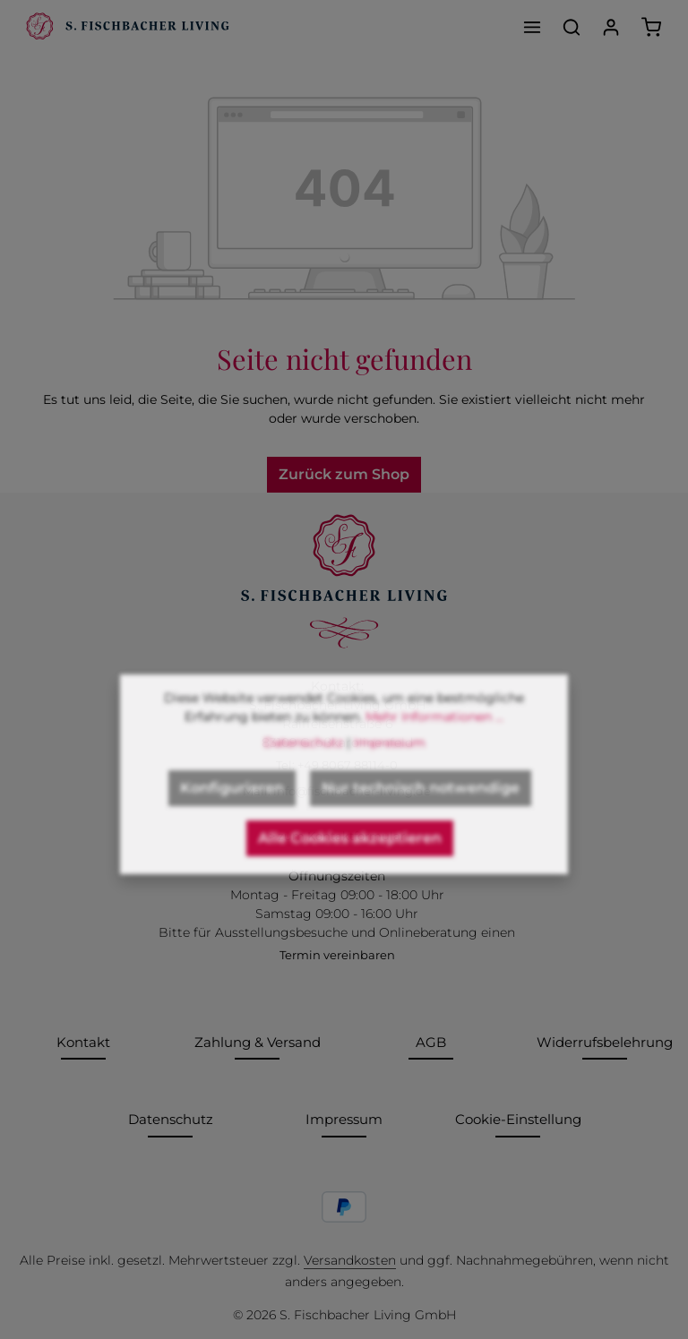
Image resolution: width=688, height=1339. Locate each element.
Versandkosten (350, 1260)
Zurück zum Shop (344, 474)
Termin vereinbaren (337, 955)
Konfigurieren (232, 805)
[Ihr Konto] (611, 27)
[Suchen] (571, 27)
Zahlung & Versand (257, 1042)
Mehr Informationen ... (434, 734)
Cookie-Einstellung (518, 1119)
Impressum (344, 1119)
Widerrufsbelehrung (605, 1042)
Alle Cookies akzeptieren (350, 855)
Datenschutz (170, 1119)
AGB (431, 1042)
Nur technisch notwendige (421, 805)
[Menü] (532, 27)
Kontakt (83, 1042)
